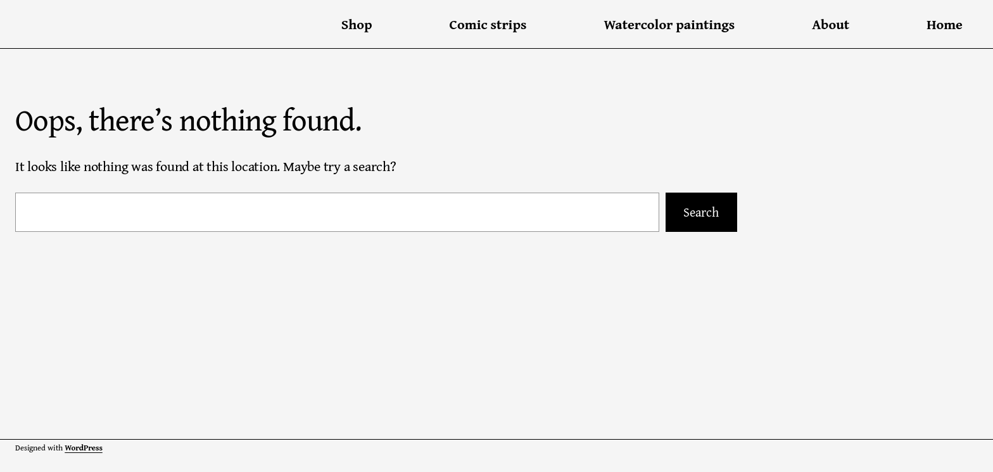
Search (701, 212)
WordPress (84, 448)
